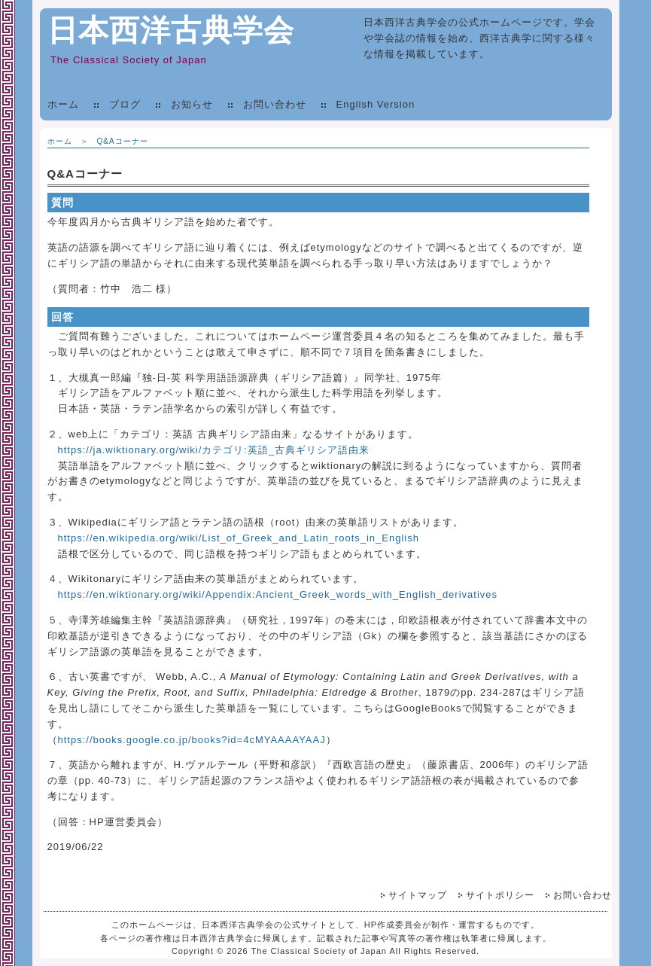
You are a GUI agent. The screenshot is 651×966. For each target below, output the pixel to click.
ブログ (125, 104)
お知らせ (192, 104)
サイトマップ (417, 895)
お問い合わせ (274, 104)
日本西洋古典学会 (170, 30)
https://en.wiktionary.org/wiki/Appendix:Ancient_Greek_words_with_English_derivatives (278, 594)
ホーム (63, 104)
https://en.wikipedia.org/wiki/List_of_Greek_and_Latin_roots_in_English (238, 538)
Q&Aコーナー (122, 141)
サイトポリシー (500, 895)
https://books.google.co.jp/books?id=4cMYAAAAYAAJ (192, 739)
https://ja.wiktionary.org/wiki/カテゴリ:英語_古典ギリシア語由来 (214, 450)
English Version (375, 104)
